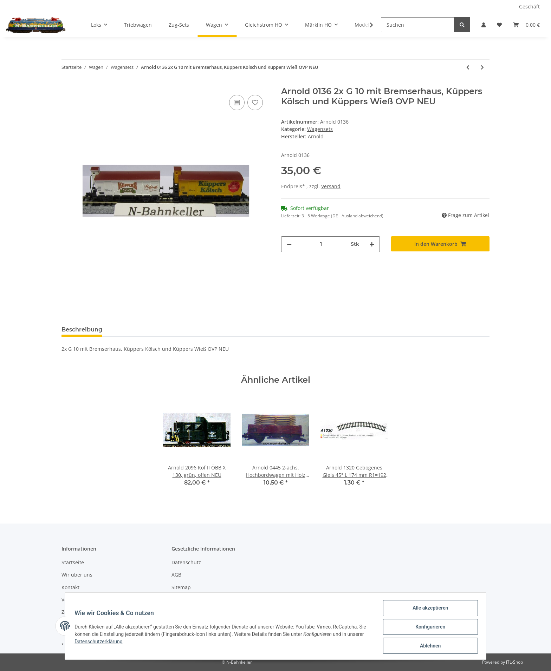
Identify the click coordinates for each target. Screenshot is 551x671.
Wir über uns (76, 574)
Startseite (72, 562)
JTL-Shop (514, 662)
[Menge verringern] (289, 244)
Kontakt (70, 587)
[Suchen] (417, 24)
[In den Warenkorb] (440, 243)
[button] (483, 25)
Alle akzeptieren (428, 609)
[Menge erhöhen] (372, 244)
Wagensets (320, 129)
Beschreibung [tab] (81, 329)
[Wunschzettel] (499, 25)
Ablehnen (428, 646)
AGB (176, 574)
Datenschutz (186, 562)
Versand (331, 186)
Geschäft (529, 6)
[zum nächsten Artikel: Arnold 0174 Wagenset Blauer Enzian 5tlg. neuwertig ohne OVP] (482, 67)
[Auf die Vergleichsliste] (237, 102)
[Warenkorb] (526, 25)
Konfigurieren (428, 628)
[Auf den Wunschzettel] (255, 102)
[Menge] (321, 244)
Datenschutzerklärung (100, 642)
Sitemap (181, 587)
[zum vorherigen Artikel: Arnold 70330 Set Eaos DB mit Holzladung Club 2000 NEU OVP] (468, 67)
